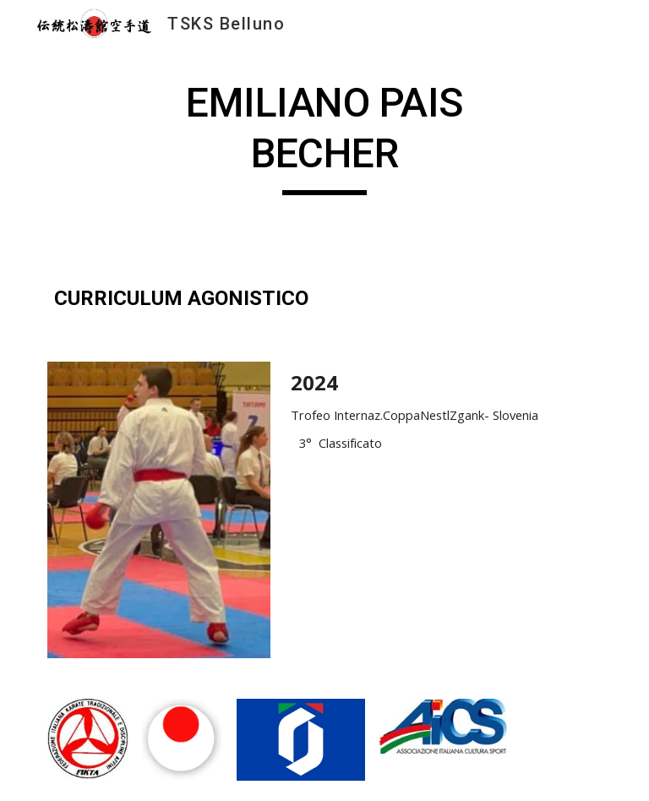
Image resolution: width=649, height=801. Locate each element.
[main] (324, 136)
